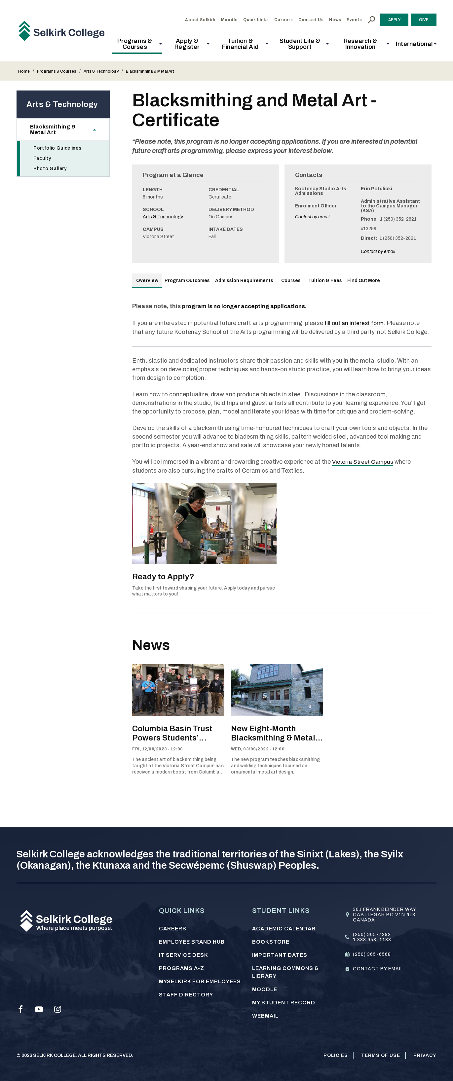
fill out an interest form (355, 322)
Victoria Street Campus (364, 461)
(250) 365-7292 (372, 933)
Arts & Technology (101, 71)
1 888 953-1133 (372, 938)
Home (24, 71)
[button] (137, 44)
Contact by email (312, 216)
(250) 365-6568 (372, 953)
